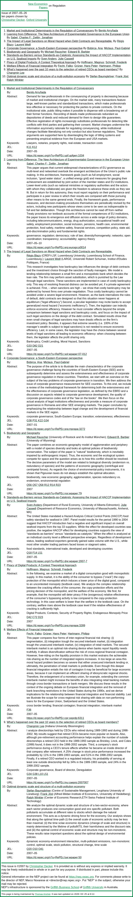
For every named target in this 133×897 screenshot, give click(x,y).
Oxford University (36, 19)
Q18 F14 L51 (34, 552)
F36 (29, 709)
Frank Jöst (122, 76)
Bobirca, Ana (95, 48)
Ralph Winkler (15, 79)
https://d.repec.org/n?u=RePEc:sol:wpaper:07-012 (57, 354)
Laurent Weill (23, 44)
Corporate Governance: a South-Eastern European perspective (45, 48)
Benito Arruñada (108, 30)
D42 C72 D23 (35, 617)
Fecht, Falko (65, 65)
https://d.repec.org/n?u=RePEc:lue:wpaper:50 (54, 857)
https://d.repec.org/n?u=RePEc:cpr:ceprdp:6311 (55, 718)
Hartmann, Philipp (110, 65)
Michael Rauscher (55, 51)
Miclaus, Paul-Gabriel (117, 48)
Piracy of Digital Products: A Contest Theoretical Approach (41, 62)
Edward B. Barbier (79, 51)
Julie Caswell (66, 58)
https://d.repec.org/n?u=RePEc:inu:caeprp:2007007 (57, 782)
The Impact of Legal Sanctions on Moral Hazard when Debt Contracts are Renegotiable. (59, 41)
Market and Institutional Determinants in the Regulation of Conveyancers (50, 30)
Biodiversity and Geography (23, 51)
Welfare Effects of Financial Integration (30, 65)
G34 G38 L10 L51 (37, 774)
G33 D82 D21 (35, 345)
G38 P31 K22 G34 (38, 420)
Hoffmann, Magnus (92, 62)
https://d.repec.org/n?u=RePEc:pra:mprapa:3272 (56, 429)
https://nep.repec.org (81, 876)
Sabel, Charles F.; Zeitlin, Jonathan (32, 37)
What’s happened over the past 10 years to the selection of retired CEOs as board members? (63, 69)
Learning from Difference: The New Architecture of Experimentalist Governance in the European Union (68, 34)
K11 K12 (32, 147)
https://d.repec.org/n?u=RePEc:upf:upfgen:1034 (55, 155)
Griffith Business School (64, 887)
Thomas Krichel (42, 894)
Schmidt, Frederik (116, 62)
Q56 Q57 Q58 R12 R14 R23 (44, 485)
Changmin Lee (15, 72)
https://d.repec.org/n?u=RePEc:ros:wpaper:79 (54, 493)
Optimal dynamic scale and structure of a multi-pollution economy (46, 76)
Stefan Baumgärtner (102, 76)
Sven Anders (49, 58)
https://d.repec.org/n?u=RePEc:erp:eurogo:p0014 (56, 247)
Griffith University (93, 887)
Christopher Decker (13, 19)
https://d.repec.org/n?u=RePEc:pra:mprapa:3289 (56, 625)
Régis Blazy (34, 255)
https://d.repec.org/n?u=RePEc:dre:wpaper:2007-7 (57, 561)
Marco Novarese (35, 880)
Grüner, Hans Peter (86, 65)
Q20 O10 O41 (35, 848)
